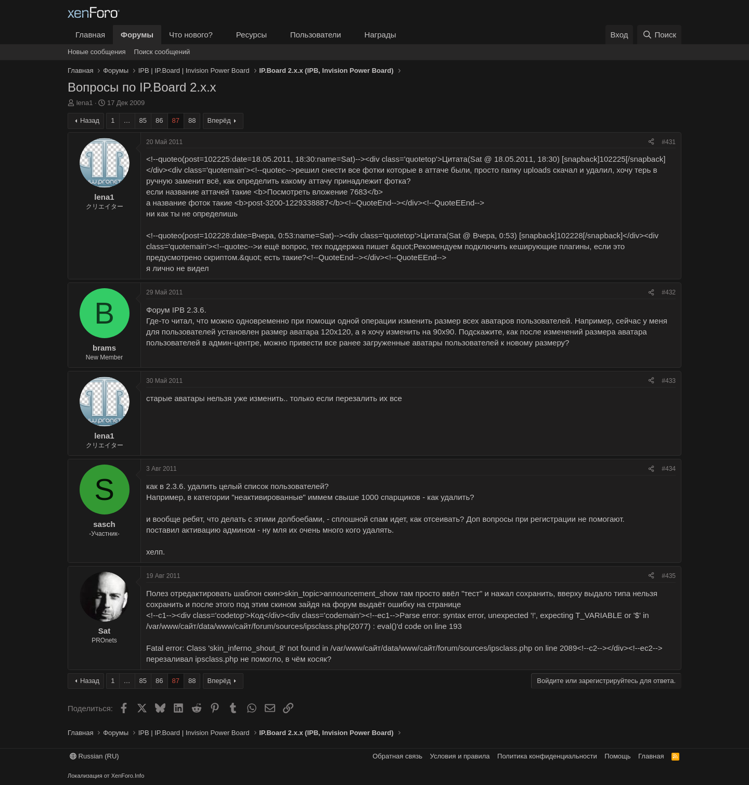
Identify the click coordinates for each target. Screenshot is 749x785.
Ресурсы (251, 34)
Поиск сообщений (162, 52)
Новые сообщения (97, 52)
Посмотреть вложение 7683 (317, 191)
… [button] (127, 120)
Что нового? (191, 34)
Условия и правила (460, 756)
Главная (90, 34)
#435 (669, 576)
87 (175, 120)
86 (159, 120)
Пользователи (315, 34)
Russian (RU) (94, 756)
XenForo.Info (128, 776)
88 (192, 120)
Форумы (137, 34)
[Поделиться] (651, 142)
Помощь (617, 756)
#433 (669, 380)
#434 (669, 468)
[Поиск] (659, 34)
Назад (89, 120)
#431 (669, 142)
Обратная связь (397, 756)
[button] (221, 34)
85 (143, 120)
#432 (669, 292)
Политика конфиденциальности (547, 756)
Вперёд (219, 120)
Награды (380, 34)
